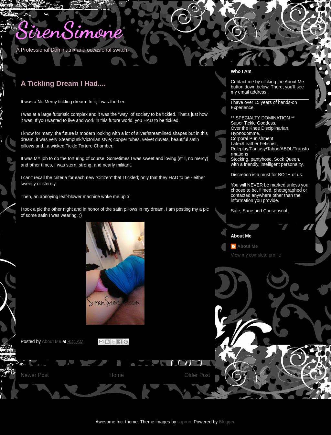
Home (116, 375)
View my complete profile (256, 255)
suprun (184, 421)
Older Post (197, 375)
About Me (247, 246)
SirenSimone (69, 30)
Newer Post (35, 375)
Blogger (226, 421)
